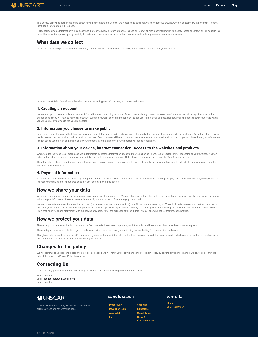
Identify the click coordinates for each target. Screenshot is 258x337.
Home (206, 5)
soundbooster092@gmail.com (59, 278)
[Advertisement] (129, 75)
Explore (220, 5)
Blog (234, 5)
